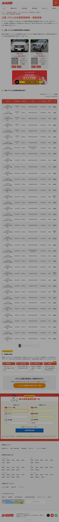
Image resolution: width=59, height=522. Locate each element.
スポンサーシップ (41, 497)
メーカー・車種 (11, 407)
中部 (3, 465)
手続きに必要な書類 (14, 448)
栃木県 (36, 460)
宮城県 (17, 460)
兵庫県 (54, 208)
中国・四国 (4, 472)
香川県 (54, 256)
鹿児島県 (37, 477)
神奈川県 (37, 462)
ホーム (4, 8)
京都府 (54, 297)
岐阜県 (8, 469)
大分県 (51, 474)
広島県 (17, 474)
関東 (31, 458)
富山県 (8, 467)
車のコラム (44, 8)
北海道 (42, 64)
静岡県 (54, 315)
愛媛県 (13, 477)
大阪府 (54, 219)
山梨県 (22, 467)
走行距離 (10, 419)
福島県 (54, 179)
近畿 (31, 465)
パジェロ (21, 53)
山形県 (3, 462)
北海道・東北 (5, 458)
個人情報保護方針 (18, 497)
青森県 (23, 64)
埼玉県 (46, 460)
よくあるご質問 (5, 487)
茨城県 (54, 308)
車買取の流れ (13, 8)
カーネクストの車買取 (41, 448)
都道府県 (36, 419)
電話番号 (36, 413)
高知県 (17, 477)
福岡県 (54, 225)
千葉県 (54, 112)
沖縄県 (42, 477)
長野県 (54, 202)
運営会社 (54, 8)
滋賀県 (54, 142)
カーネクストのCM (35, 501)
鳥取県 (3, 474)
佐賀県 (36, 474)
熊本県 (54, 147)
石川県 (13, 467)
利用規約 (23, 426)
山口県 (22, 474)
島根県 (54, 125)
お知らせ (49, 497)
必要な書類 (24, 8)
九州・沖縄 (32, 472)
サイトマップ (21, 487)
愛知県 (54, 131)
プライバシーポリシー (29, 426)
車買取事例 (34, 8)
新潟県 (3, 467)
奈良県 (51, 467)
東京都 (54, 173)
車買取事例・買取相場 (12, 12)
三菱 (18, 53)
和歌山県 (37, 469)
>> (38, 345)
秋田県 (22, 460)
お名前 (35, 407)
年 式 (9, 413)
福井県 (17, 467)
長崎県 (54, 250)
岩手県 (54, 214)
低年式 (19, 66)
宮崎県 (31, 477)
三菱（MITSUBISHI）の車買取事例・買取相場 (29, 12)
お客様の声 (13, 487)
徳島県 (3, 477)
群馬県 (41, 460)
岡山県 (54, 190)
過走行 (13, 66)
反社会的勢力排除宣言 (30, 497)
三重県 (31, 469)
